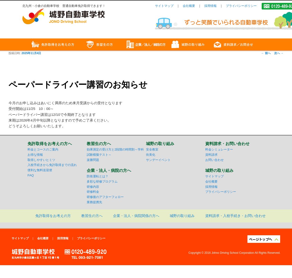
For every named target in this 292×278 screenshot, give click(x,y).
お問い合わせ (214, 160)
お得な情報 (35, 154)
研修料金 (93, 191)
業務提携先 (94, 202)
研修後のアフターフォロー (105, 197)
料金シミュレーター (219, 149)
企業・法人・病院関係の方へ (136, 216)
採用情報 (210, 6)
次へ (278, 53)
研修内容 (93, 186)
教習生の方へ (92, 216)
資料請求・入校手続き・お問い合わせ (235, 216)
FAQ (30, 175)
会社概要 (189, 6)
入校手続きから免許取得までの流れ (52, 165)
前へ (265, 53)
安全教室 (152, 149)
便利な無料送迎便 (39, 170)
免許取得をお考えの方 (53, 216)
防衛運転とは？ (97, 176)
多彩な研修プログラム (102, 181)
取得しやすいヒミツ (41, 160)
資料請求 (211, 154)
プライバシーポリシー (241, 6)
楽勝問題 (93, 160)
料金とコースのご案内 (42, 149)
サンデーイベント (158, 160)
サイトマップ (164, 6)
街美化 (150, 154)
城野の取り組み (182, 216)
